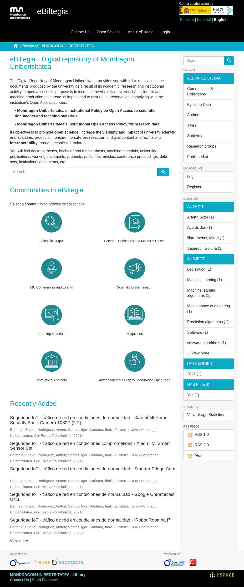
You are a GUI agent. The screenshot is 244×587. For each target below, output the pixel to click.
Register (194, 187)
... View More (198, 353)
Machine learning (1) (204, 280)
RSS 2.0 (198, 445)
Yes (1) (193, 395)
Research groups (201, 146)
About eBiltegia (140, 32)
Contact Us (80, 32)
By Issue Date (199, 105)
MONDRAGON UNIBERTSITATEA (40, 575)
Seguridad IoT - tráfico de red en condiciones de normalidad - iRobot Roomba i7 (90, 519)
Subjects (194, 136)
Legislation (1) (199, 269)
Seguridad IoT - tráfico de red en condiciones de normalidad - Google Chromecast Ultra (92, 497)
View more (19, 541)
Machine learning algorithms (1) (201, 293)
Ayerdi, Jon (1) (199, 227)
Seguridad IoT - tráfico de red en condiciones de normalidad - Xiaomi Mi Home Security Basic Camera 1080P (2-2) (89, 420)
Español (204, 20)
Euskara (187, 20)
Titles (191, 125)
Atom (195, 455)
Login (192, 176)
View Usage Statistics (205, 415)
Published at (197, 157)
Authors (193, 115)
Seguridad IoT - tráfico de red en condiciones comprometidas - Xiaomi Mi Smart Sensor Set (90, 446)
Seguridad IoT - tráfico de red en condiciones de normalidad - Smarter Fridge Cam (92, 468)
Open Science (109, 32)
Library (79, 575)
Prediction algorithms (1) (208, 322)
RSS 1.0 (198, 435)
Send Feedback (45, 580)
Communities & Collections (200, 91)
